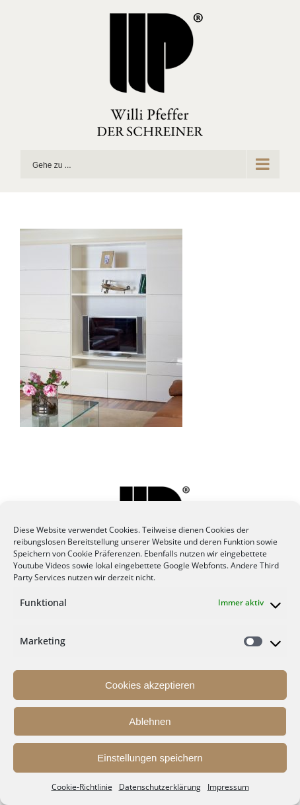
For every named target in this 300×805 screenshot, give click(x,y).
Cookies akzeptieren (150, 685)
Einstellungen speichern (149, 757)
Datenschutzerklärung (160, 786)
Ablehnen (149, 721)
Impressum (228, 786)
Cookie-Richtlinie (82, 786)
